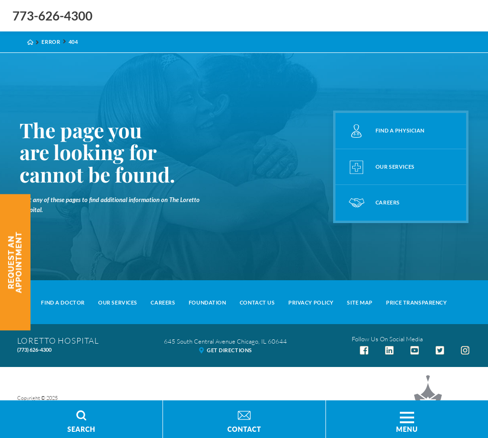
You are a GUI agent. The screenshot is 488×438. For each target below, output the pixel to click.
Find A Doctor (62, 302)
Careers (163, 302)
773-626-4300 (52, 16)
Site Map (360, 302)
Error (50, 42)
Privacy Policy (311, 302)
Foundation (207, 302)
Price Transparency (416, 302)
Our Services (117, 302)
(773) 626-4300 (34, 349)
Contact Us (257, 302)
